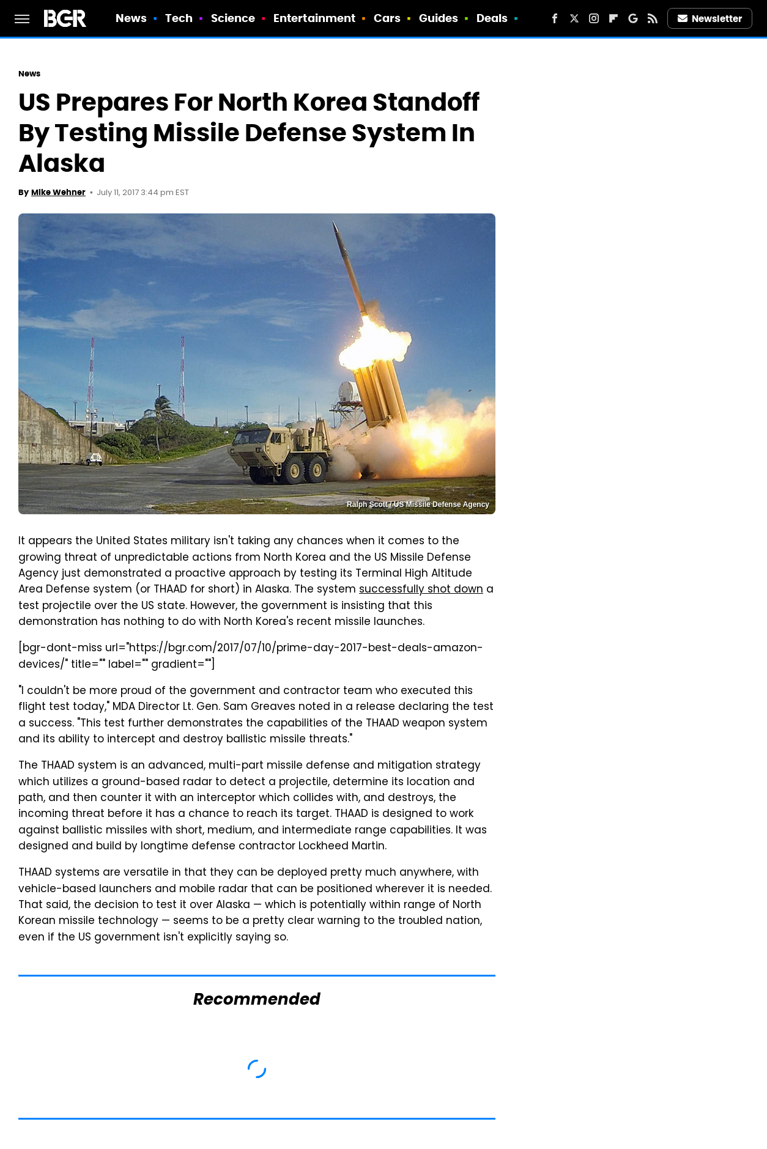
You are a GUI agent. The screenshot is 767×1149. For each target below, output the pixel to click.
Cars (387, 18)
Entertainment (314, 18)
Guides (439, 18)
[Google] (633, 18)
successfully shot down (421, 590)
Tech (179, 18)
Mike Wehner (58, 192)
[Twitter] (574, 18)
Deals (492, 18)
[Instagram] (594, 18)
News (131, 18)
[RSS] (653, 18)
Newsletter (710, 18)
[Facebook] (555, 18)
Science (233, 18)
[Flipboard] (613, 18)
